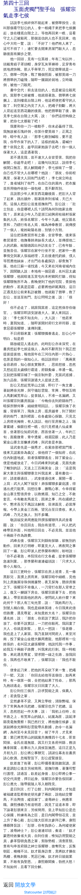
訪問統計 (50, 892)
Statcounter (33, 892)
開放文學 (25, 885)
